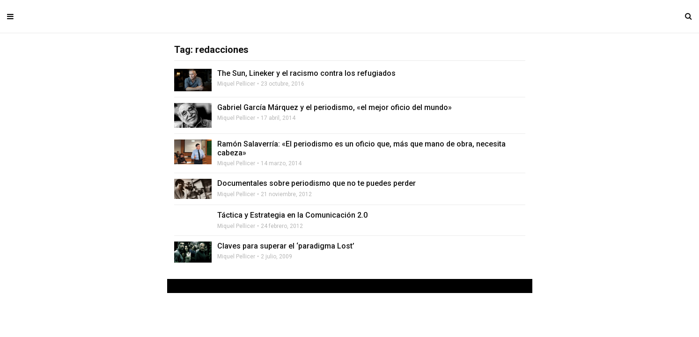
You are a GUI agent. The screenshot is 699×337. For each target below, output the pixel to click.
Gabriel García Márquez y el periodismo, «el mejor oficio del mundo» (334, 107)
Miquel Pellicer (236, 84)
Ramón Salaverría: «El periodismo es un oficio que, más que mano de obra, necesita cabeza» (361, 148)
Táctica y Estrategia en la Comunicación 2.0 (292, 215)
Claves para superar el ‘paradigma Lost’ (285, 246)
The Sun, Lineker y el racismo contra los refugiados (306, 73)
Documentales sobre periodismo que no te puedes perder (316, 183)
